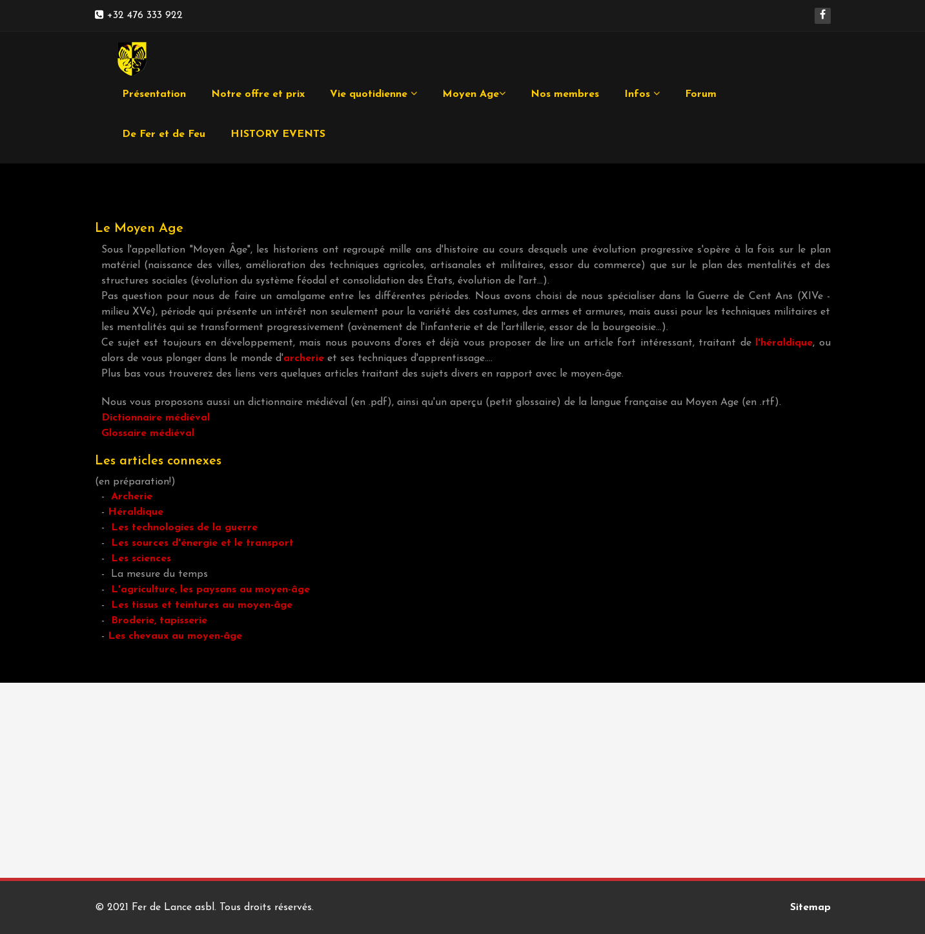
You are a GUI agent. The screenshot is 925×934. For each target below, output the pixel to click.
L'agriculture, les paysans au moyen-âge (210, 590)
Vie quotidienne (373, 93)
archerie (303, 358)
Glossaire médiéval (147, 433)
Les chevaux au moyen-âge (175, 636)
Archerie (131, 497)
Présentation (154, 94)
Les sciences (141, 559)
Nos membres (565, 94)
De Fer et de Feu (163, 134)
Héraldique (135, 512)
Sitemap (810, 907)
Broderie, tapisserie (159, 621)
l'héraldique (784, 343)
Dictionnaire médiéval (155, 418)
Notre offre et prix (258, 94)
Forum (701, 94)
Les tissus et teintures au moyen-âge (201, 605)
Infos (642, 93)
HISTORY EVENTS (277, 134)
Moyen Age (473, 93)
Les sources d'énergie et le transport (202, 543)
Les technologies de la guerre (184, 528)
